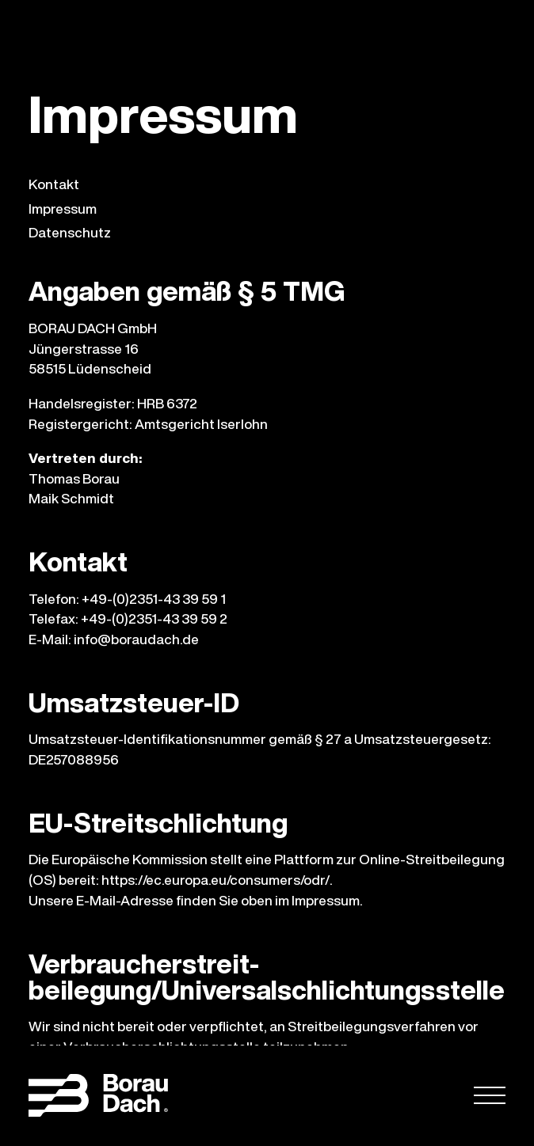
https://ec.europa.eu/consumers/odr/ (215, 880)
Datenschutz (70, 233)
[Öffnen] (489, 1096)
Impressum (63, 209)
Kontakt (54, 184)
